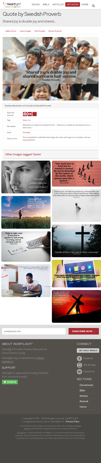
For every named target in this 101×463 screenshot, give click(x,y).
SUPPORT (9, 368)
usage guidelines (29, 140)
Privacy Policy (72, 421)
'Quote (36, 154)
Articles (58, 4)
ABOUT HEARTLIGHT (17, 344)
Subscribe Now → (83, 331)
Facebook (85, 358)
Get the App (86, 365)
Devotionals (86, 385)
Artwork (72, 4)
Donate (10, 382)
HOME (85, 4)
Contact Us (86, 371)
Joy (29, 120)
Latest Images (25, 31)
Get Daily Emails (88, 350)
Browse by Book (55, 31)
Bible (46, 4)
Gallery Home (10, 31)
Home (83, 406)
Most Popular (40, 31)
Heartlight (26, 132)
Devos (36, 4)
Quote (25, 120)
